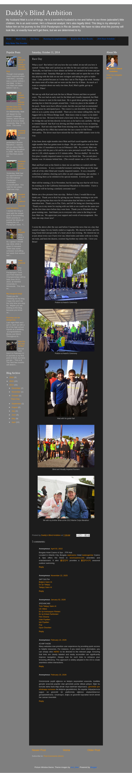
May (14, 418)
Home (8, 39)
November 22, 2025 (59, 575)
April (14, 422)
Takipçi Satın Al (45, 587)
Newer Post (39, 750)
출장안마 (64, 560)
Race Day (15, 399)
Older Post (93, 750)
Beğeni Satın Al (45, 582)
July (14, 411)
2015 (11, 381)
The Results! (21, 231)
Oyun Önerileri (45, 628)
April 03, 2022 (57, 549)
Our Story (35, 39)
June (14, 415)
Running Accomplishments (55, 39)
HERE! (56, 652)
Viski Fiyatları (44, 619)
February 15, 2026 (58, 675)
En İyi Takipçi (44, 585)
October (15, 396)
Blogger (93, 767)
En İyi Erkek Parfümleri (48, 614)
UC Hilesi (43, 609)
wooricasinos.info (77, 558)
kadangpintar (87, 555)
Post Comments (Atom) (54, 756)
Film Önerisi (44, 617)
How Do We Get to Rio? (21, 343)
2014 (11, 385)
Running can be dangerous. (13, 319)
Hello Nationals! (21, 262)
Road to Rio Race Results (82, 39)
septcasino (71, 555)
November (16, 392)
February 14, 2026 (58, 640)
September (17, 404)
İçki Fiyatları (44, 622)
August (15, 407)
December (16, 388)
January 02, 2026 (58, 600)
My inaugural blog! (14, 294)
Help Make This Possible (16, 43)
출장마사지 (86, 560)
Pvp (40, 625)
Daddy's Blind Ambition (39, 12)
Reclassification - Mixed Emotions (21, 166)
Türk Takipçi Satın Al (47, 606)
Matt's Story (21, 39)
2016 (11, 377)
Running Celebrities (21, 133)
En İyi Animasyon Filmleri (49, 611)
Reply (41, 567)
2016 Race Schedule (106, 39)
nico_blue (75, 767)
